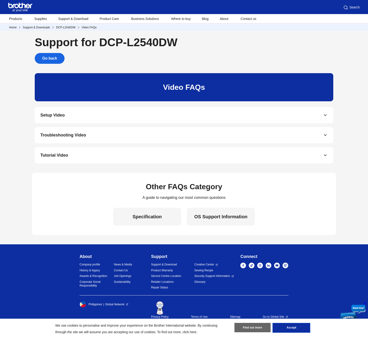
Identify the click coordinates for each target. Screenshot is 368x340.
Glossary (199, 283)
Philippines (91, 305)
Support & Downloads (36, 27)
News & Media (123, 266)
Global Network (114, 305)
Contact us (248, 19)
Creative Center (204, 266)
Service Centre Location (166, 277)
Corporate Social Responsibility (90, 285)
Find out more (252, 328)
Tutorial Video (54, 156)
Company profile (90, 266)
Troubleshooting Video (63, 136)
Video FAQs (89, 27)
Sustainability (122, 283)
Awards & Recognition (93, 277)
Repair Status (159, 289)
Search (351, 7)
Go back (49, 58)
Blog (205, 19)
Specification (147, 218)
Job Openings (122, 277)
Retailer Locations (162, 283)
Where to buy (181, 19)
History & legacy (90, 271)
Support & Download (73, 19)
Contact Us (121, 271)
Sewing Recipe (203, 271)
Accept (291, 328)
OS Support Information (221, 218)
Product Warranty (162, 271)
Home (13, 27)
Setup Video (52, 115)
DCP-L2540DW (66, 27)
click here (189, 332)
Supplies (40, 19)
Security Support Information (212, 277)
